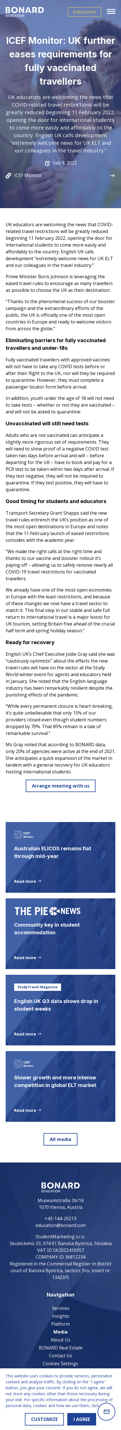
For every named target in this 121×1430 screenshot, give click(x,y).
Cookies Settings (60, 1363)
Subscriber (84, 12)
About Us (60, 1340)
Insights (60, 1316)
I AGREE (82, 1419)
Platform (60, 1324)
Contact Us (60, 1356)
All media (60, 1139)
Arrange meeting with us (60, 786)
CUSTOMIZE (44, 1419)
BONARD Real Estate (61, 1348)
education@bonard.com (61, 1225)
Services (60, 1308)
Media (60, 1332)
